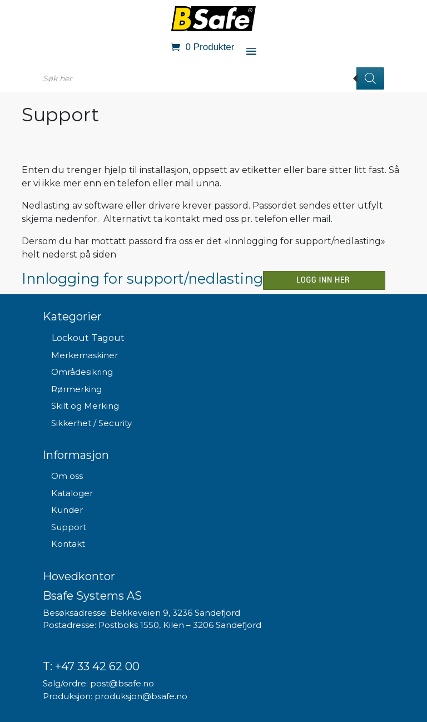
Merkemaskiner (84, 355)
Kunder (67, 510)
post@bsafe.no (122, 683)
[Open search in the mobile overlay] (213, 78)
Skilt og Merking (85, 405)
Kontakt (68, 543)
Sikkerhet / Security (91, 423)
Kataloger (72, 493)
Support (68, 527)
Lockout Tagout (88, 338)
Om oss (67, 476)
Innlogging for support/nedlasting (142, 278)
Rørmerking (76, 389)
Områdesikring (82, 372)
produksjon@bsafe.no (141, 696)
